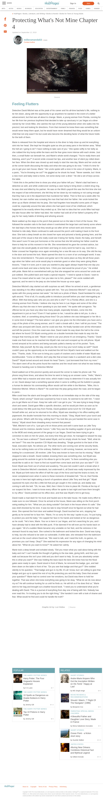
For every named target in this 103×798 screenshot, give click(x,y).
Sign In (73, 3)
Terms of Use (42, 787)
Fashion (72, 8)
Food (80, 8)
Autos (11, 8)
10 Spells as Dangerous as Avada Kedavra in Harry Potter (35, 698)
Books (19, 8)
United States (76, 744)
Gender (97, 8)
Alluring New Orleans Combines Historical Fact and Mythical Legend (82, 750)
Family (63, 8)
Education (39, 8)
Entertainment (51, 8)
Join (88, 3)
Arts (3, 8)
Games (88, 8)
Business (28, 8)
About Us (25, 787)
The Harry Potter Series (35, 675)
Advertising (63, 787)
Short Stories (77, 675)
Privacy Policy (53, 787)
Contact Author (29, 42)
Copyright (33, 787)
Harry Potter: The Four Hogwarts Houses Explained (33, 681)
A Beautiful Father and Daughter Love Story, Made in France (83, 719)
